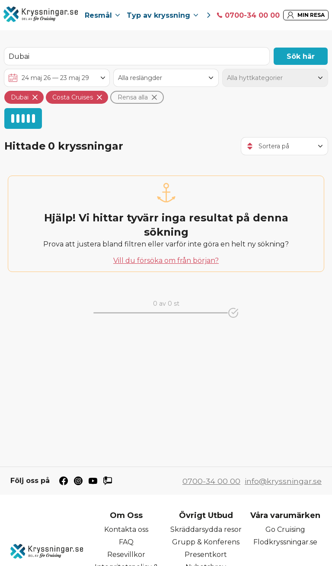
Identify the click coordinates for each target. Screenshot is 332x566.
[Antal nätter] (166, 77)
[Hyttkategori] (275, 77)
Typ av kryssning (162, 15)
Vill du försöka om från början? (166, 260)
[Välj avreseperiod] (56, 77)
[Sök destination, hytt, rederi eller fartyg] (136, 56)
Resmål (102, 15)
